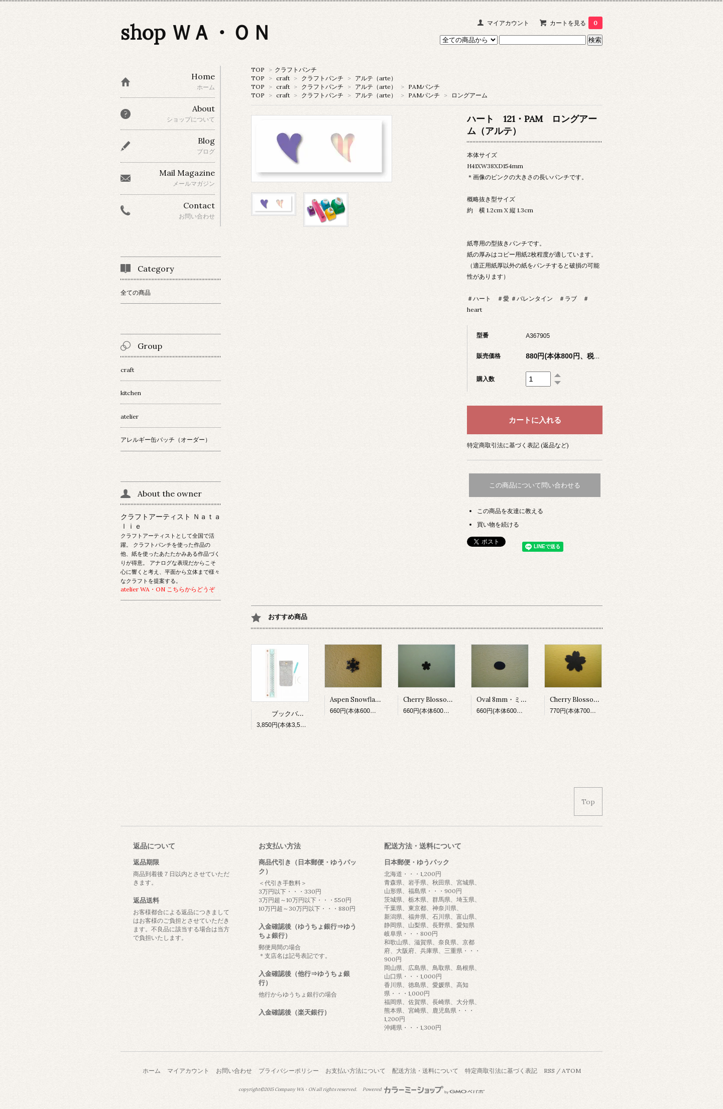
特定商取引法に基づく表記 (501, 1070)
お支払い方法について (355, 1070)
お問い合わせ (234, 1070)
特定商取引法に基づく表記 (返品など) (518, 445)
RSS (549, 1070)
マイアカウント (508, 23)
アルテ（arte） (376, 78)
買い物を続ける (498, 524)
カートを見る (576, 23)
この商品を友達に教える (510, 511)
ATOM (571, 1070)
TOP (258, 69)
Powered (424, 1089)
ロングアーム (469, 95)
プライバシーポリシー (289, 1070)
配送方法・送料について (425, 1070)
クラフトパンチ (296, 69)
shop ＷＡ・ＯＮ (196, 32)
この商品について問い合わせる (534, 485)
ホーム (152, 1070)
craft (283, 78)
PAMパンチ (424, 86)
